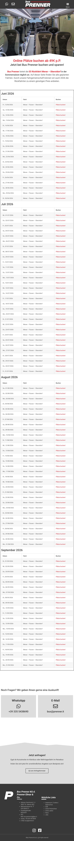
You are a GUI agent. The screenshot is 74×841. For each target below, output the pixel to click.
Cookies (55, 802)
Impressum (48, 802)
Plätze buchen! (60, 105)
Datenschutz (49, 804)
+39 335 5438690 (18, 711)
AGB (46, 806)
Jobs (46, 815)
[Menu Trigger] (67, 5)
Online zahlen (49, 810)
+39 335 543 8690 (30, 818)
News (47, 813)
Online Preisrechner (51, 808)
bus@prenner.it (55, 711)
